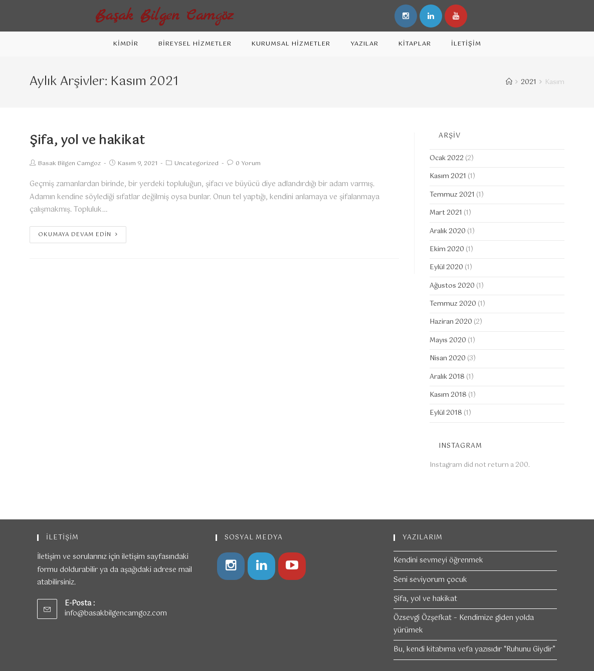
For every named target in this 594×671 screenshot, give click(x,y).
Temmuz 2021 (452, 195)
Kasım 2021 (448, 176)
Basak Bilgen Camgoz (69, 164)
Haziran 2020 (451, 322)
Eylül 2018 (446, 413)
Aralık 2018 (447, 377)
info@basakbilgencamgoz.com (116, 610)
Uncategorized (196, 164)
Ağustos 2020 (452, 286)
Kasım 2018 (448, 395)
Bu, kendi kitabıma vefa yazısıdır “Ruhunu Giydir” (474, 646)
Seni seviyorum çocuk (430, 576)
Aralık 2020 (448, 231)
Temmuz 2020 (453, 304)
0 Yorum (248, 164)
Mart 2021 (446, 213)
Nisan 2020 (448, 358)
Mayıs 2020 (448, 340)
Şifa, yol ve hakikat (87, 141)
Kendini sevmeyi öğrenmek (438, 557)
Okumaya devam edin (78, 234)
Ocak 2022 (447, 158)
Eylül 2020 (446, 267)
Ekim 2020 (447, 249)
